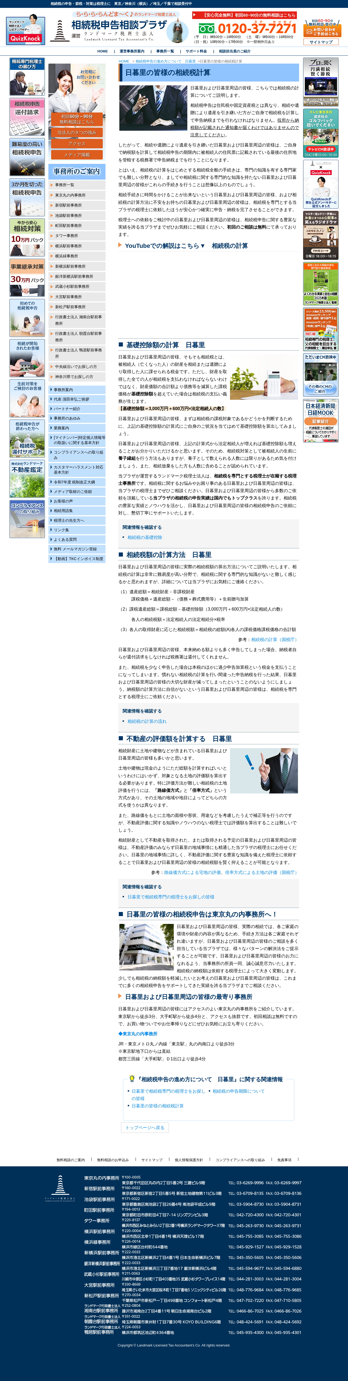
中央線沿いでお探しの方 (76, 367)
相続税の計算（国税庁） (275, 639)
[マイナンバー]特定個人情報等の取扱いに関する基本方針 (79, 440)
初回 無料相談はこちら (77, 119)
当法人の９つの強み (77, 132)
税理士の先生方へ (69, 520)
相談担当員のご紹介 (235, 51)
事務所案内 (63, 390)
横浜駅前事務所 (68, 246)
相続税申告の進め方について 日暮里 (166, 61)
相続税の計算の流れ (147, 721)
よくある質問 (65, 540)
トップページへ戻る (144, 1127)
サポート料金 (196, 51)
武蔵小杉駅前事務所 (72, 287)
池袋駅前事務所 (68, 216)
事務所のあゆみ (67, 418)
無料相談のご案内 (71, 1160)
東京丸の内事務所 (70, 195)
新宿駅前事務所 (68, 205)
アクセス (77, 143)
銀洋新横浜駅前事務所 (74, 276)
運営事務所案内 (132, 51)
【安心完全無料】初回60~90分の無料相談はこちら (249, 15)
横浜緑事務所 (66, 256)
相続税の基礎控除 (145, 537)
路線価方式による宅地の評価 (192, 872)
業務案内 (61, 428)
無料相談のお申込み (113, 1160)
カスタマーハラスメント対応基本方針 (78, 469)
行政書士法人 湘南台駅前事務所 (78, 320)
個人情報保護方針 (189, 1160)
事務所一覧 (165, 51)
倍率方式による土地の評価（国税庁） (262, 872)
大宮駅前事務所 (68, 297)
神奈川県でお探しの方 (74, 377)
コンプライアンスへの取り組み (78, 455)
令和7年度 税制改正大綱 (74, 482)
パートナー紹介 (67, 409)
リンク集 (61, 530)
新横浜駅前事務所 (70, 266)
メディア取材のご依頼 (73, 492)
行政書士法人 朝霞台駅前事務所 (78, 337)
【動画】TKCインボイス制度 (78, 559)
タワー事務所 (66, 236)
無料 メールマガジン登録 (75, 549)
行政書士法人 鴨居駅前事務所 (78, 353)
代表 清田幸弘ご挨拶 (71, 399)
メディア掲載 (77, 154)
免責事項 (284, 1160)
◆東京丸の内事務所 (137, 1034)
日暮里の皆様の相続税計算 (158, 1106)
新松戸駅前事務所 (70, 307)
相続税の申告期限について (239, 1091)
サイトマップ (321, 42)
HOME (102, 51)
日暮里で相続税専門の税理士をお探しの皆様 (171, 897)
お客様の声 (63, 501)
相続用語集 (63, 511)
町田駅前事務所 (68, 226)
